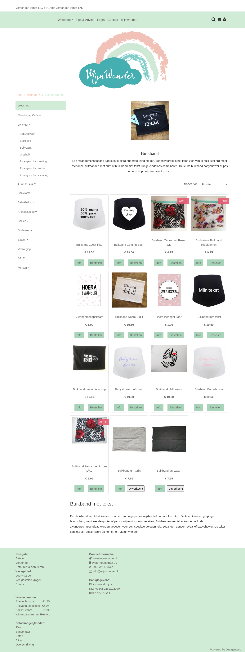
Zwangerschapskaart (89, 316)
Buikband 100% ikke (89, 244)
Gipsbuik (25, 154)
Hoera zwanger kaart (169, 316)
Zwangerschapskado (32, 168)
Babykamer (24, 193)
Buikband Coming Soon (129, 244)
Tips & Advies (85, 19)
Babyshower (27, 133)
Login (101, 19)
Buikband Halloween (169, 389)
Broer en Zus (25, 183)
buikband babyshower (205, 166)
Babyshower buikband (129, 389)
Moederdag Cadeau (30, 115)
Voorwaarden (24, 575)
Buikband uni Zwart (169, 470)
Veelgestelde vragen (29, 580)
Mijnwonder (129, 19)
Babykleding (25, 202)
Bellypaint (26, 147)
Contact (113, 19)
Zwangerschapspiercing (34, 175)
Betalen (20, 558)
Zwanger (32, 94)
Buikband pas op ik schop (89, 389)
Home (20, 94)
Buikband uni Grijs (129, 470)
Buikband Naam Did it (129, 316)
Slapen (22, 239)
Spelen (22, 221)
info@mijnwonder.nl (105, 571)
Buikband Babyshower (208, 389)
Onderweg (24, 230)
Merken (22, 267)
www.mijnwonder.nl (104, 558)
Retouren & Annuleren (30, 567)
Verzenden (22, 562)
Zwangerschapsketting (33, 161)
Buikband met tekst (209, 316)
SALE (21, 258)
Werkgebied (23, 571)
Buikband (25, 140)
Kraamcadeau (26, 211)
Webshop (64, 19)
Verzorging (24, 249)
